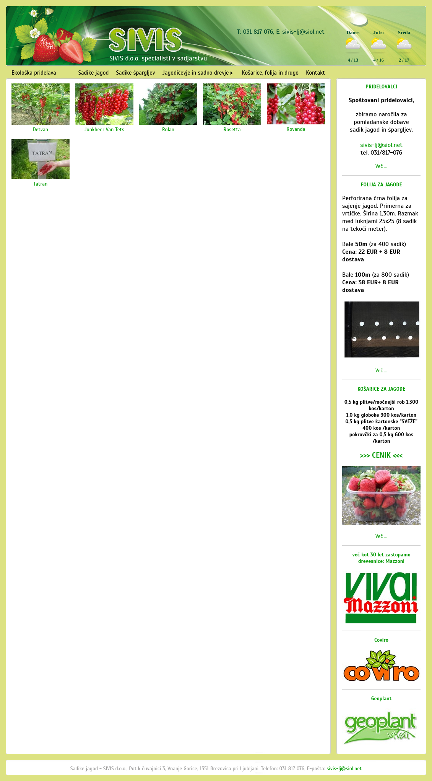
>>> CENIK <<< (381, 455)
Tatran (41, 184)
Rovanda (296, 129)
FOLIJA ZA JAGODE (381, 184)
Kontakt (315, 72)
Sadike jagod (93, 72)
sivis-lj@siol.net (303, 32)
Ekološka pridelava (33, 72)
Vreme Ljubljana (402, 68)
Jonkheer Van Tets (104, 129)
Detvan (40, 129)
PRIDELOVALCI (381, 86)
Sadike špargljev (135, 72)
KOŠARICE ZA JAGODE (381, 389)
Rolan (168, 129)
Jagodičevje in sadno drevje (195, 72)
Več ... (381, 166)
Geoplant (381, 698)
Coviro (381, 640)
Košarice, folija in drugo (270, 72)
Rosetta (231, 129)
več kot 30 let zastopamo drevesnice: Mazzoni (381, 557)
